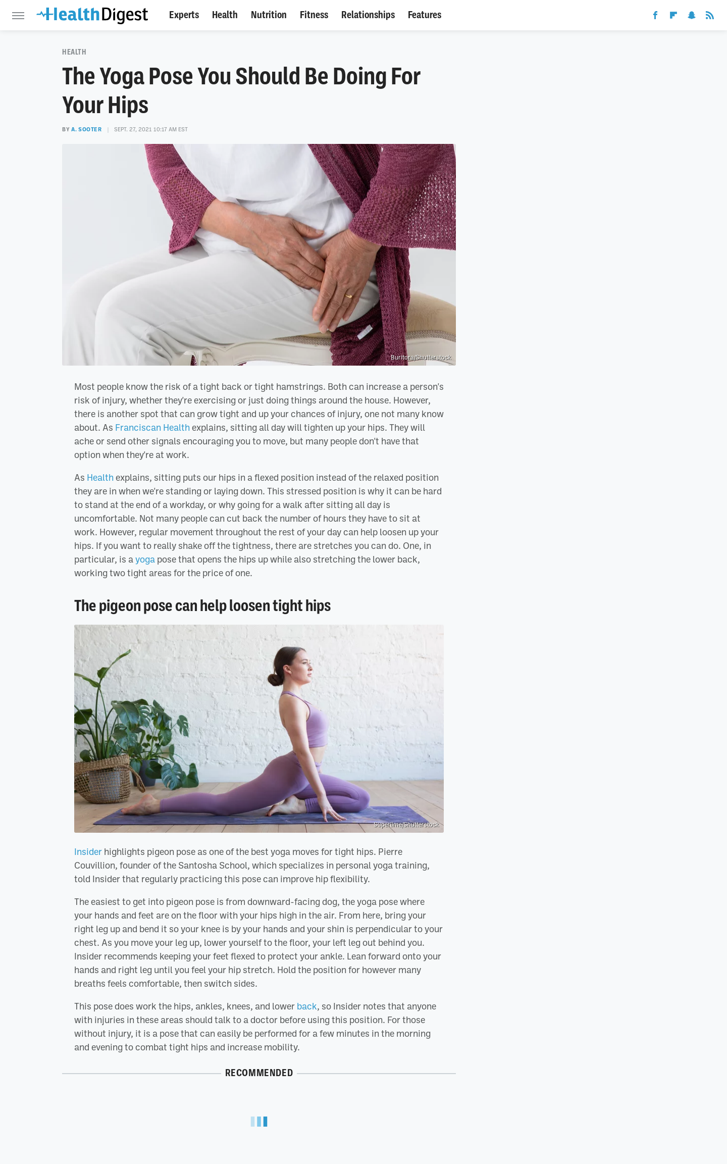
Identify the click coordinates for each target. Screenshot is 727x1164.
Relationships (368, 15)
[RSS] (710, 17)
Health (225, 15)
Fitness (314, 15)
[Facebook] (655, 17)
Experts (184, 15)
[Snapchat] (692, 17)
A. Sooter (86, 129)
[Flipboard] (673, 17)
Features (424, 15)
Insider (88, 851)
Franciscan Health (152, 427)
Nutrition (269, 15)
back (307, 1005)
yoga (145, 559)
